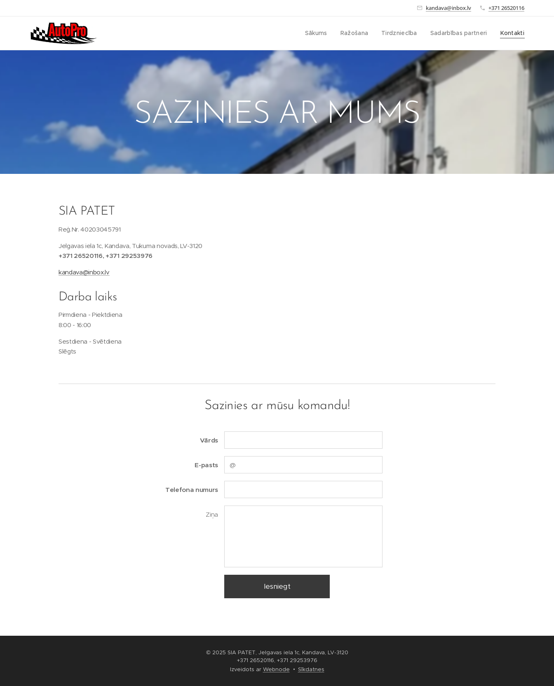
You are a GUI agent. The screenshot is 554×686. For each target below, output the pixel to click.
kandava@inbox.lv (448, 8)
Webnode (276, 669)
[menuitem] (324, 33)
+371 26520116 (506, 8)
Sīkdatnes (311, 669)
